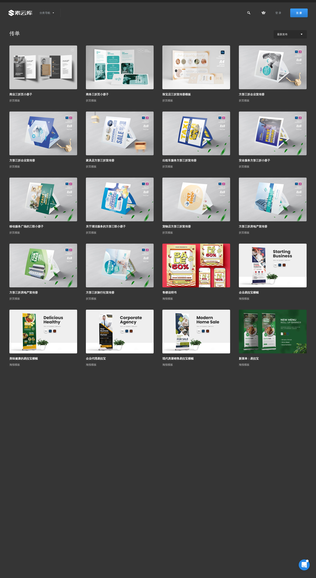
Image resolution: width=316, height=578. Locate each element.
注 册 (299, 13)
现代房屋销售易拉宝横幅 (178, 358)
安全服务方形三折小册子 (254, 160)
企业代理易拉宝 (96, 358)
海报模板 (167, 298)
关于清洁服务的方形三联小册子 (106, 226)
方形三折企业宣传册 (251, 94)
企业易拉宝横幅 (249, 292)
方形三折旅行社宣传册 (100, 292)
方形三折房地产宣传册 (253, 226)
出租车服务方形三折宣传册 (179, 160)
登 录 (278, 12)
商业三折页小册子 (20, 94)
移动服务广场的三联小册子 (26, 226)
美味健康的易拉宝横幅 (23, 358)
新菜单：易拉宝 (249, 358)
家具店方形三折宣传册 (100, 160)
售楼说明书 (169, 292)
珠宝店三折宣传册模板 (176, 94)
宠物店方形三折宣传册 (176, 226)
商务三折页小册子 (97, 94)
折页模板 (14, 100)
